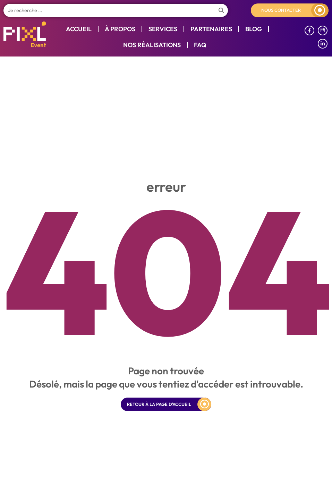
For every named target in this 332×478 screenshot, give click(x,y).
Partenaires (211, 29)
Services (162, 29)
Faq (200, 45)
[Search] (221, 10)
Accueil (79, 29)
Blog (253, 29)
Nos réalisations (152, 45)
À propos (120, 29)
